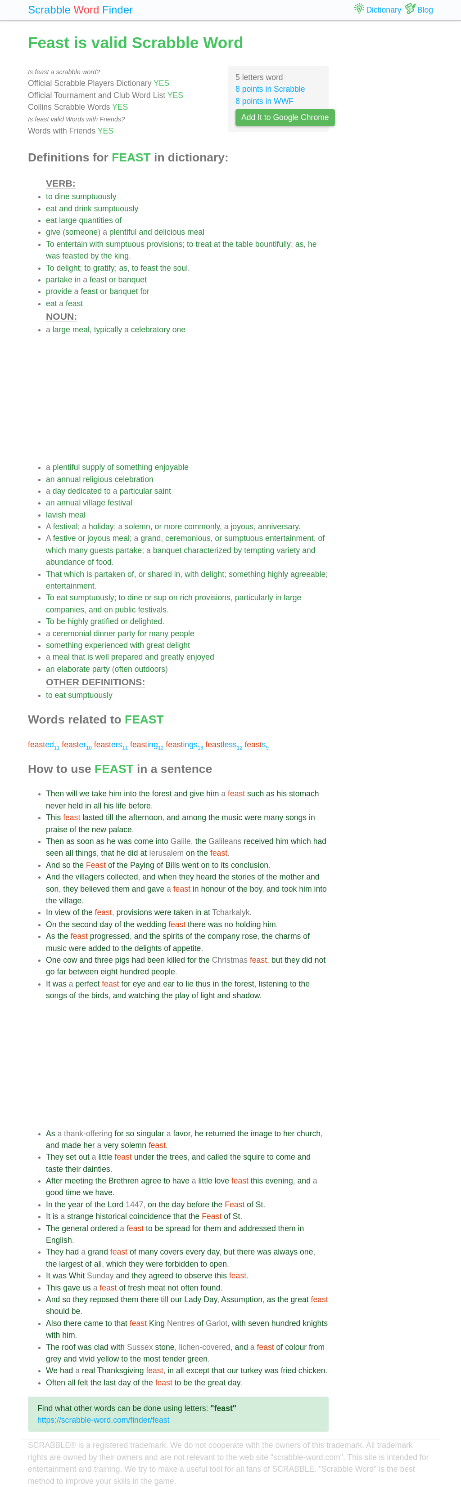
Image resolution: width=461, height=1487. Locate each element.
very (111, 1145)
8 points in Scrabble (270, 89)
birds (99, 995)
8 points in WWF (264, 101)
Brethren (123, 1180)
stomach (304, 793)
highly (277, 574)
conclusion (249, 865)
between (83, 971)
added (99, 948)
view (63, 912)
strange (80, 1216)
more (173, 526)
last (110, 1382)
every (195, 1251)
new (99, 829)
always (285, 1251)
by (94, 255)
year (75, 1204)
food (104, 562)
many (78, 550)
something (134, 467)
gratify (104, 267)
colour (296, 1347)
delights (148, 948)
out (83, 1156)
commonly (202, 526)
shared (160, 574)
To (50, 244)
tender (174, 1358)
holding (248, 924)
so (66, 865)
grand (150, 538)
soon (85, 841)
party (126, 633)
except (197, 1370)
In (49, 912)
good (54, 1192)
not (320, 960)
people (182, 633)
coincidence (150, 1216)
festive (64, 538)
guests (101, 550)
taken (183, 912)
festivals (152, 609)
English (59, 1240)
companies (65, 609)
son (52, 888)
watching (143, 995)
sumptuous (125, 244)
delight (68, 267)
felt (82, 1382)
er (77, 744)
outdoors (150, 669)
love (222, 1180)
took (289, 888)
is (89, 574)
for (144, 291)
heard (206, 876)
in (78, 279)
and (65, 208)
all (98, 805)
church (309, 1133)
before (139, 805)
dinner (105, 633)
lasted (93, 817)
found (210, 1287)
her (288, 1133)
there (197, 924)
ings (184, 744)
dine (62, 196)
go (50, 971)
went (190, 865)
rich (186, 597)
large (68, 220)
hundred (134, 971)
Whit (77, 1275)
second (85, 924)
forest (162, 793)
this (257, 1180)
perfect (88, 983)
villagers (90, 876)
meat (156, 1287)
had (319, 841)
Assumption (241, 1299)
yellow (108, 1358)
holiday (101, 526)
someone (81, 232)
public (125, 609)
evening (279, 1180)
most (151, 1358)
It (48, 983)
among (194, 817)
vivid (87, 1358)
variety (288, 550)
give (53, 232)
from (317, 1347)
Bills (172, 865)
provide (59, 291)
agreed (161, 1275)
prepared (127, 656)
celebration (134, 479)
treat (204, 244)
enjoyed (200, 656)
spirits (173, 936)
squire (254, 1156)
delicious (169, 232)
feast (149, 267)
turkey (251, 1370)
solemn (137, 526)
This (53, 817)
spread (178, 1228)
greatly (172, 656)
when (167, 876)
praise (57, 829)
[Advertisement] (187, 398)
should (57, 1311)
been (156, 960)
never (56, 805)
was (53, 255)
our (176, 1299)
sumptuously (94, 196)
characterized (207, 550)
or (112, 279)
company (224, 936)
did (132, 852)
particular (135, 491)
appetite (187, 948)
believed (95, 888)
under (144, 1156)
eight (109, 971)
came (93, 1323)
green (197, 1358)
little (105, 1156)
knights (315, 1323)
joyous (241, 526)
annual (69, 479)
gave (155, 888)
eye (139, 983)
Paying (142, 865)
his (282, 793)
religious (98, 479)
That (54, 574)
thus (203, 983)
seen (54, 852)
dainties (96, 1169)
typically (108, 329)
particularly (254, 597)
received (259, 841)
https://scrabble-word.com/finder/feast (103, 1420)
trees (178, 1156)
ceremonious (188, 538)
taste (54, 1169)
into (130, 793)
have (181, 1180)
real (88, 1370)
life (121, 805)
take (99, 793)
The (52, 1228)
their (73, 1169)
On (51, 924)
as (299, 244)
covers (171, 1251)
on (173, 597)
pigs (122, 960)
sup (160, 597)
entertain (71, 244)
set (71, 1156)
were (253, 817)
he (312, 244)
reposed (104, 1299)
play (182, 995)
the (227, 244)
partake (59, 279)
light (207, 995)
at (217, 244)
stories (243, 876)
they (186, 876)
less (223, 744)
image (261, 1133)
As (50, 936)
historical (111, 1216)
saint (162, 491)
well (102, 656)
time (73, 1192)
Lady (192, 1299)
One (53, 960)
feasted (75, 255)
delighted (146, 621)
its (225, 865)
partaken (110, 574)
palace (120, 829)
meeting (79, 1180)
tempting (259, 550)
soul (180, 267)
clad (101, 1347)
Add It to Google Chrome (285, 117)
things (86, 852)
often (123, 669)
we (84, 793)
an (50, 479)
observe (198, 1275)
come (144, 841)
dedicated (85, 491)
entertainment (289, 538)
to (49, 196)
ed (43, 744)
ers (111, 744)
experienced (106, 645)
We (52, 1370)
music (231, 817)
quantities (96, 220)
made (71, 1145)
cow (70, 960)
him (115, 793)
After (54, 1180)
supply (93, 467)
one (178, 329)
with (97, 244)
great (155, 645)
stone (165, 1347)
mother (292, 876)
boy (256, 888)
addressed (257, 1228)
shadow (246, 995)
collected (122, 876)
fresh (136, 1287)
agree (151, 1180)
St (259, 1204)
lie (189, 983)
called (217, 1156)
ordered (104, 1228)
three (104, 960)
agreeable (307, 574)
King (157, 1323)
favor (181, 1133)
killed (176, 960)
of (118, 220)
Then (55, 793)
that (78, 656)
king (121, 255)
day (59, 491)
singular (150, 1133)
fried (288, 1370)
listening (273, 983)
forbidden (181, 1263)
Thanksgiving (120, 1370)
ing (146, 744)
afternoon (145, 817)
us (86, 1287)
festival (120, 502)
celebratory (150, 329)
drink (83, 208)
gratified (104, 621)
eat (51, 208)
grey (53, 1358)
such (255, 793)
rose (249, 936)
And (53, 865)
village (94, 502)
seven (258, 1323)
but (276, 960)
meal (195, 232)
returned (220, 1133)
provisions (164, 244)
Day (210, 1299)
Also (53, 1323)
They (54, 1156)
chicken (311, 1370)
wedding (152, 924)
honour (213, 888)
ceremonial (72, 633)
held (75, 805)
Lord (115, 1204)
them (121, 888)
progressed (110, 936)
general (75, 1228)
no (228, 924)
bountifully (273, 244)
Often (55, 1382)
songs (296, 817)
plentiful (123, 232)
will (71, 793)
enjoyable (172, 467)
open (218, 1263)
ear (168, 983)
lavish (56, 514)
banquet (132, 279)
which (56, 550)
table (244, 244)
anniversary (278, 526)
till (109, 817)
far (61, 971)
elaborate (73, 669)
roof (68, 1347)
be (60, 621)
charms (288, 936)
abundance (65, 562)
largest (71, 1263)
